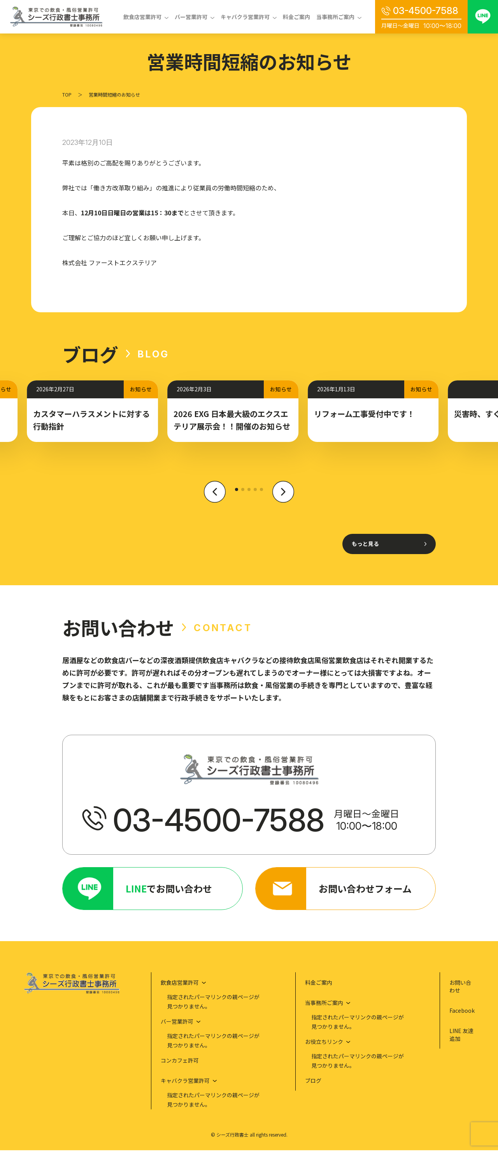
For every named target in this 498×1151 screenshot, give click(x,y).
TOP (67, 94)
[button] (215, 496)
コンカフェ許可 (180, 1061)
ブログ (313, 1081)
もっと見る (365, 543)
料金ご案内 (296, 17)
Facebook (462, 1011)
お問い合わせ (460, 987)
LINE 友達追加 (461, 1035)
